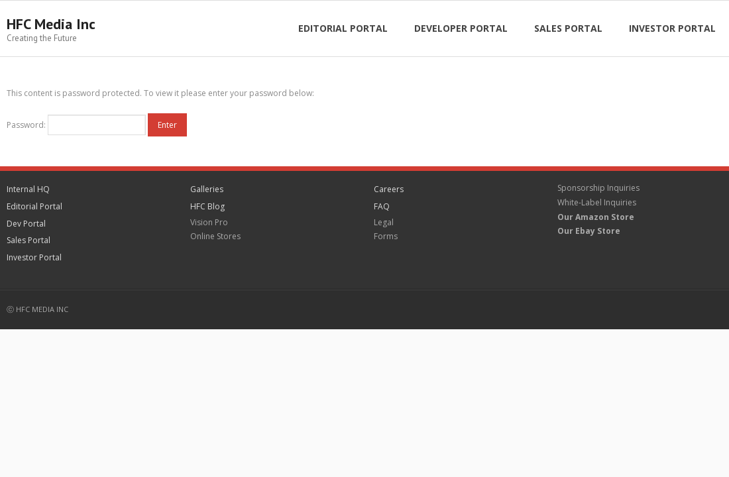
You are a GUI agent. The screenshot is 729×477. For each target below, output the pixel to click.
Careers (389, 189)
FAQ (382, 206)
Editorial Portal (34, 206)
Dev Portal (26, 223)
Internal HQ (28, 189)
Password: (76, 125)
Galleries (206, 189)
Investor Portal (34, 257)
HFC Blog (207, 206)
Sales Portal (28, 240)
